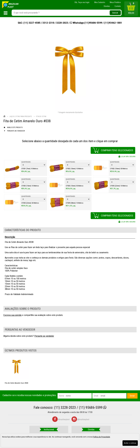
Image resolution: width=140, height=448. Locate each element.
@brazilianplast (80, 419)
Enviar (132, 395)
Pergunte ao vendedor (44, 336)
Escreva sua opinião (12, 315)
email (96, 395)
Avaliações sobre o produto (23, 308)
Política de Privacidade (101, 437)
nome (61, 395)
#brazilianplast (61, 419)
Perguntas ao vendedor (20, 329)
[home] (10, 4)
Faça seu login (83, 2)
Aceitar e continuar (130, 443)
